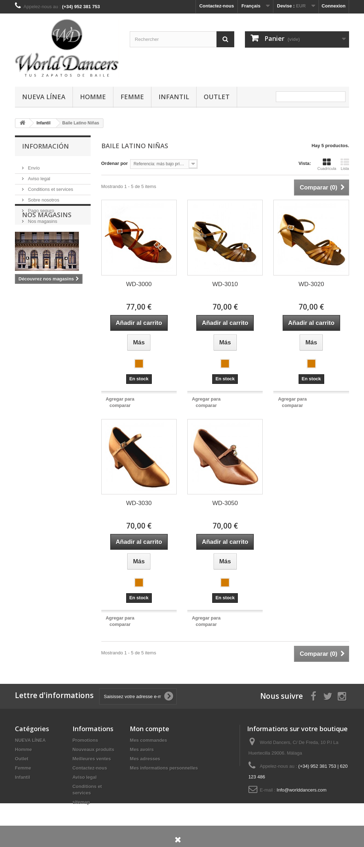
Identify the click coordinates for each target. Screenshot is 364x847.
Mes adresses (145, 758)
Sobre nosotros (43, 197)
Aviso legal (38, 175)
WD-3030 (139, 503)
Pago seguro (40, 207)
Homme (93, 96)
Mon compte (149, 728)
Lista (345, 164)
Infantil (174, 96)
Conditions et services (50, 186)
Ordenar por (114, 163)
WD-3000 (139, 284)
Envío (33, 165)
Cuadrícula (326, 164)
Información (45, 146)
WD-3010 (225, 284)
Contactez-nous (216, 6)
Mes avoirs (142, 749)
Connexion (334, 6)
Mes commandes (148, 740)
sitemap (81, 802)
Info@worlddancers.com (301, 790)
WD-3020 (311, 284)
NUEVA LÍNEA (43, 96)
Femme (132, 96)
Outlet (217, 96)
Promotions (85, 740)
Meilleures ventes (92, 758)
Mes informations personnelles (164, 768)
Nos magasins (42, 218)
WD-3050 (225, 503)
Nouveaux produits (93, 749)
